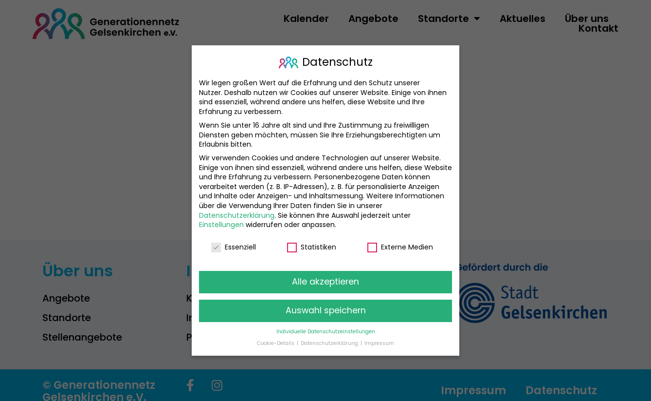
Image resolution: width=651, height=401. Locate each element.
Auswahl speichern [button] (326, 304)
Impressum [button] (379, 337)
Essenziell (233, 241)
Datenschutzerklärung (236, 209)
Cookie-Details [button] (276, 337)
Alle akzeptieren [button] (325, 275)
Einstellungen (221, 218)
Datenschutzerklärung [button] (330, 337)
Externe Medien (400, 241)
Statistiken (311, 241)
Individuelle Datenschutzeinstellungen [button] (325, 325)
